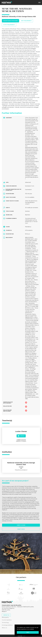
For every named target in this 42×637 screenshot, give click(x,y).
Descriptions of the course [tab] (10, 20)
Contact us (6, 615)
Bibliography (5, 617)
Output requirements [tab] (9, 24)
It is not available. (29, 197)
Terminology (5, 622)
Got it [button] (27, 632)
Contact (21, 435)
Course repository (7, 620)
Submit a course (21, 525)
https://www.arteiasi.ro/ (21, 470)
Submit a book (21, 529)
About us (4, 627)
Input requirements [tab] (26, 20)
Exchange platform (7, 625)
